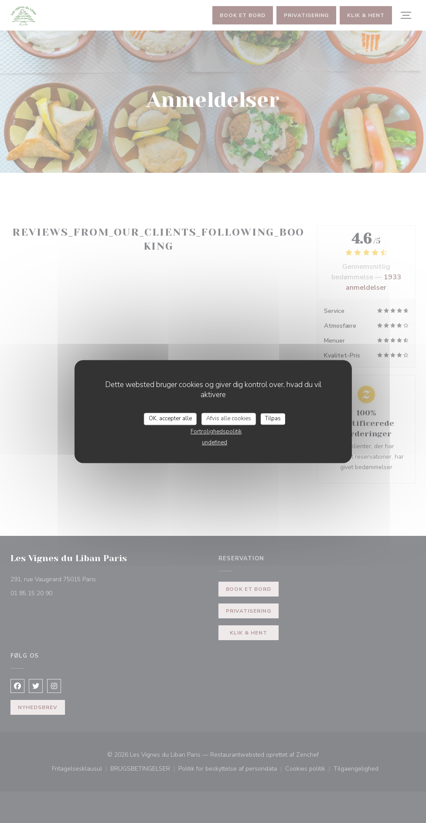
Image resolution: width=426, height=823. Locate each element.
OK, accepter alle (170, 418)
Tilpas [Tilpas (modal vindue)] (273, 418)
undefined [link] (214, 442)
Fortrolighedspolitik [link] (216, 432)
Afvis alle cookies (228, 418)
